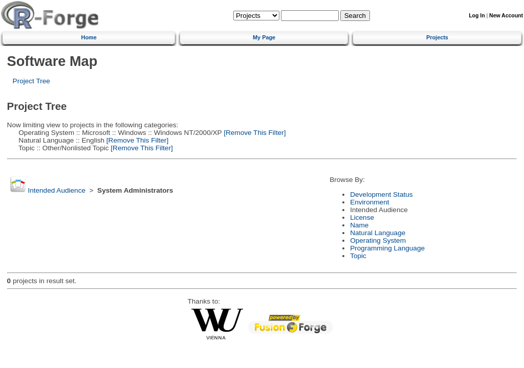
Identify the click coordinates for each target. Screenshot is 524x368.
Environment (369, 202)
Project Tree (31, 81)
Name (359, 225)
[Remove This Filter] (254, 132)
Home (89, 37)
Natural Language (377, 233)
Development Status (381, 194)
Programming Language (387, 248)
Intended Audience (56, 190)
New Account (506, 15)
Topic (358, 256)
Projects (437, 37)
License (362, 217)
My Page (264, 37)
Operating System (378, 240)
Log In (477, 15)
